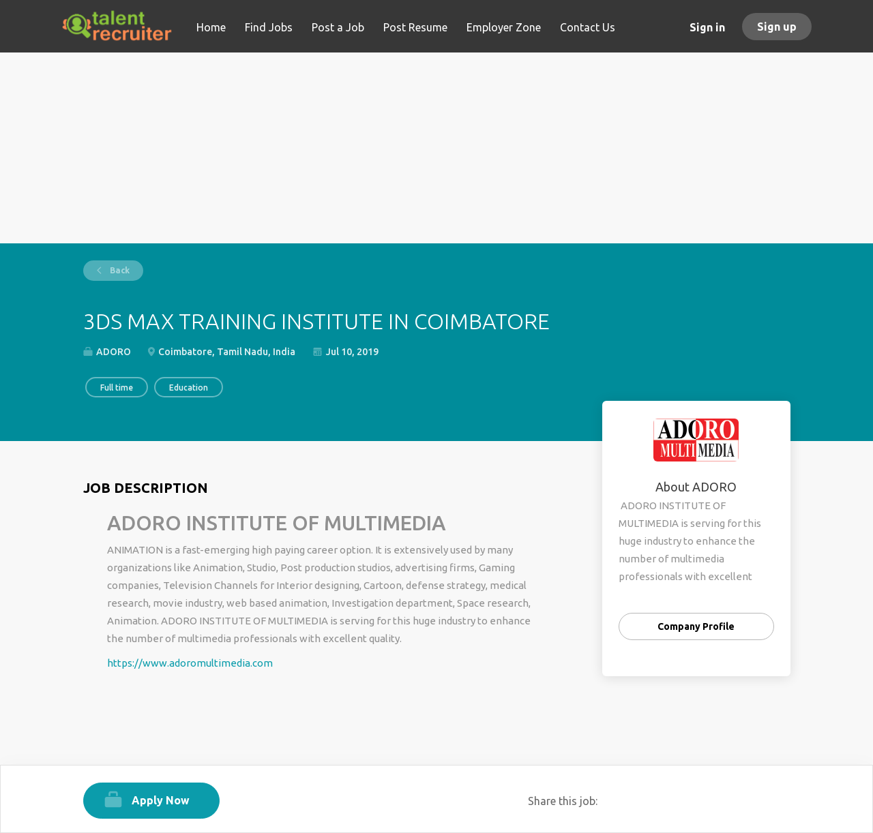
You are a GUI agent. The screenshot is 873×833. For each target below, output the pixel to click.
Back (119, 270)
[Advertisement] (436, 147)
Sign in (707, 27)
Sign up (777, 26)
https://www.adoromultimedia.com (190, 663)
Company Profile (696, 626)
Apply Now (161, 800)
